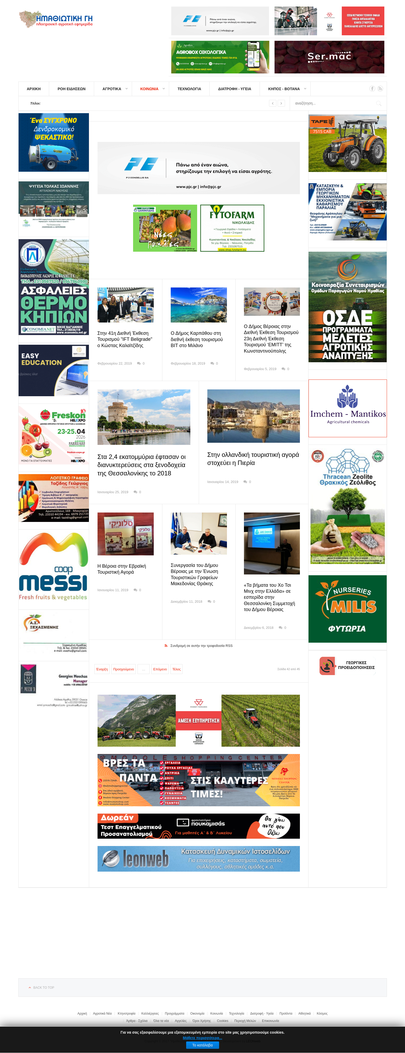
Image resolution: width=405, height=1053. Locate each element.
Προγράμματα (174, 1013)
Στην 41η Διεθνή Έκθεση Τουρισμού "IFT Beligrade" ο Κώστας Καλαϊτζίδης (125, 339)
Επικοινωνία (270, 1021)
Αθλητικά (304, 1013)
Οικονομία (197, 1013)
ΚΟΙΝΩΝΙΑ (149, 89)
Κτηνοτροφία (126, 1013)
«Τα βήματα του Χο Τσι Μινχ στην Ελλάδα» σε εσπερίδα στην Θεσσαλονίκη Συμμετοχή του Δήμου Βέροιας (269, 597)
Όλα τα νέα (161, 1021)
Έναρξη (102, 669)
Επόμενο (160, 669)
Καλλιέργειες (150, 1013)
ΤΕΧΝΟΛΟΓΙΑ (189, 89)
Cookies (222, 1021)
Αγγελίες (181, 1021)
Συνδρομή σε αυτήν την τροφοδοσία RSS (201, 646)
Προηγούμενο (123, 669)
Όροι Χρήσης (202, 1021)
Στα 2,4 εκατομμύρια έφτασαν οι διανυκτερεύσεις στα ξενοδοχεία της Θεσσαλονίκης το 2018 (142, 464)
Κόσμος (322, 1013)
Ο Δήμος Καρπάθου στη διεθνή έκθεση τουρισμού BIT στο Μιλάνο (197, 339)
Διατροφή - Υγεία (261, 1013)
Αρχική (82, 1013)
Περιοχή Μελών (245, 1021)
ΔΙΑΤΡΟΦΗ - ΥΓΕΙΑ (234, 89)
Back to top (43, 987)
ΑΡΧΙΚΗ (34, 89)
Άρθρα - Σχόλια (136, 1021)
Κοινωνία (216, 1013)
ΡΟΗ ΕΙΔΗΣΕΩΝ (71, 89)
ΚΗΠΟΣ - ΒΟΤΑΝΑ (284, 89)
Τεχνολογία (236, 1013)
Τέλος (176, 669)
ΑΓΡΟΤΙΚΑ (111, 89)
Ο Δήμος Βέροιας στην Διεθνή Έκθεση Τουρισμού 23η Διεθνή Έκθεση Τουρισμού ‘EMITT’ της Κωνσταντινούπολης (271, 339)
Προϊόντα (285, 1013)
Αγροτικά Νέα (102, 1013)
